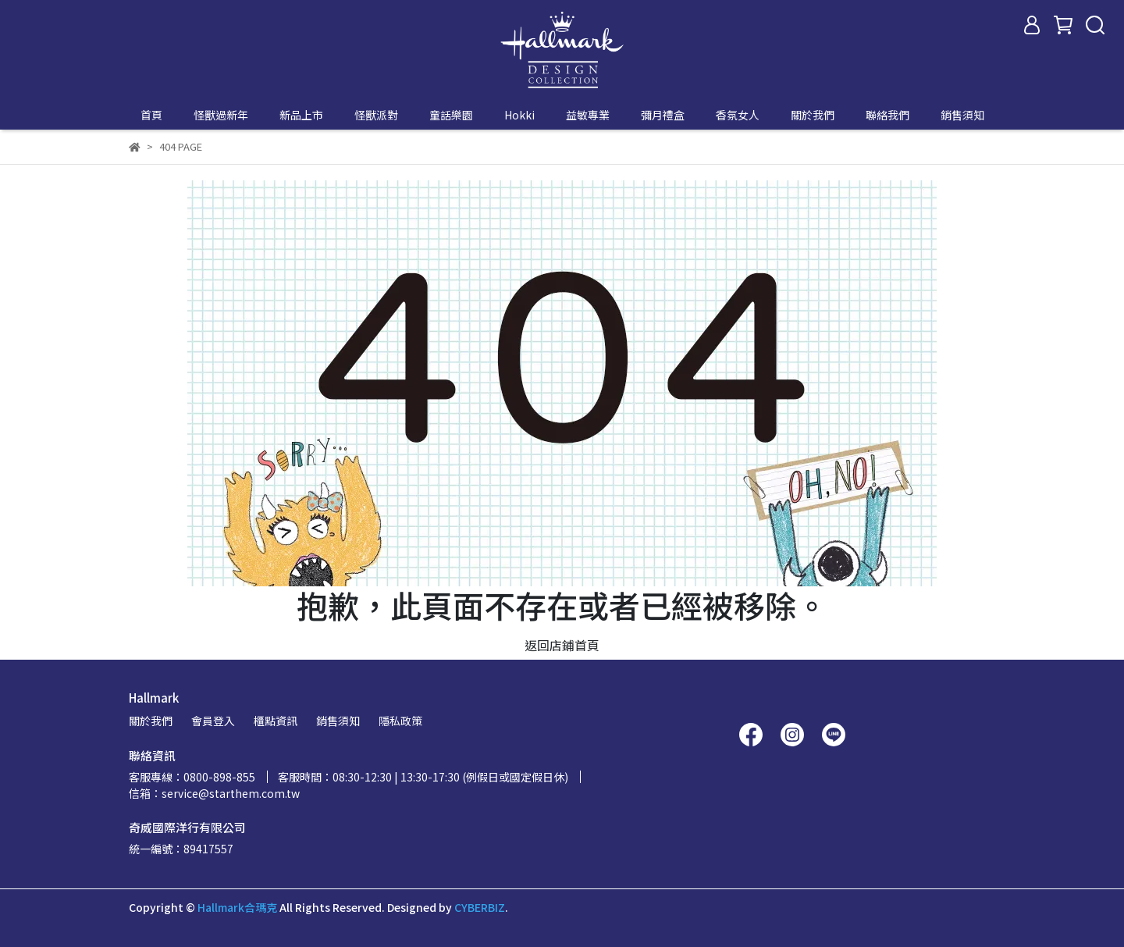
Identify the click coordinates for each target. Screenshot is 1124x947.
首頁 (151, 115)
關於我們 (812, 115)
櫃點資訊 (275, 720)
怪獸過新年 (221, 115)
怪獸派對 (376, 115)
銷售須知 (962, 115)
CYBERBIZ (479, 907)
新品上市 (301, 115)
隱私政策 (400, 720)
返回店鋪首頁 (562, 644)
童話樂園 (451, 115)
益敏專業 (588, 115)
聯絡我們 (887, 115)
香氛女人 (737, 115)
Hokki (519, 115)
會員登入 (213, 720)
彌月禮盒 (663, 115)
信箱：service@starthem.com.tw (214, 793)
